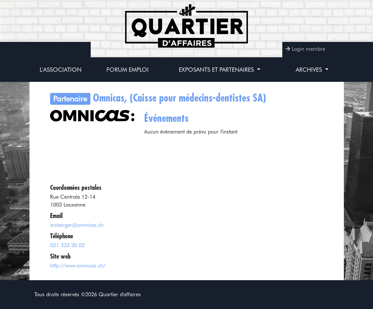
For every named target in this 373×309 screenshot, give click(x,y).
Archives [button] (310, 69)
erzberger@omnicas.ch (76, 225)
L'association (61, 69)
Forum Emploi (127, 69)
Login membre (308, 49)
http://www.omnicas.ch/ (77, 266)
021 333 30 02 (67, 245)
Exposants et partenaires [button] (217, 69)
